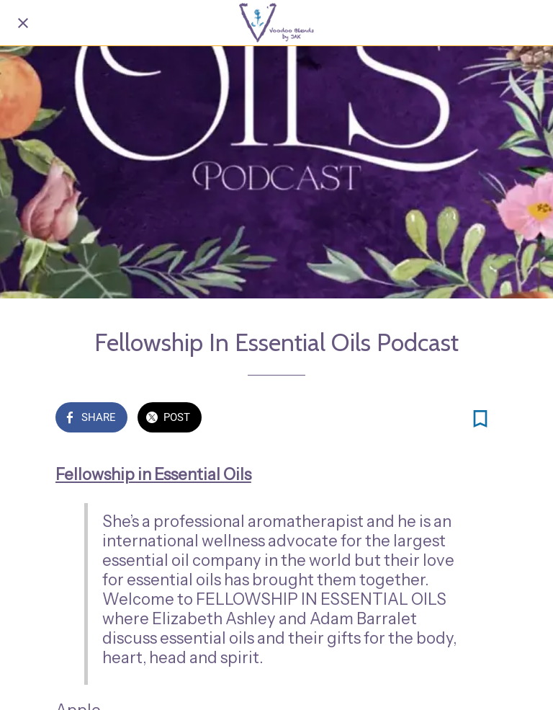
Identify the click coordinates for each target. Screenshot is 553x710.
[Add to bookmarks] (480, 418)
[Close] (23, 23)
